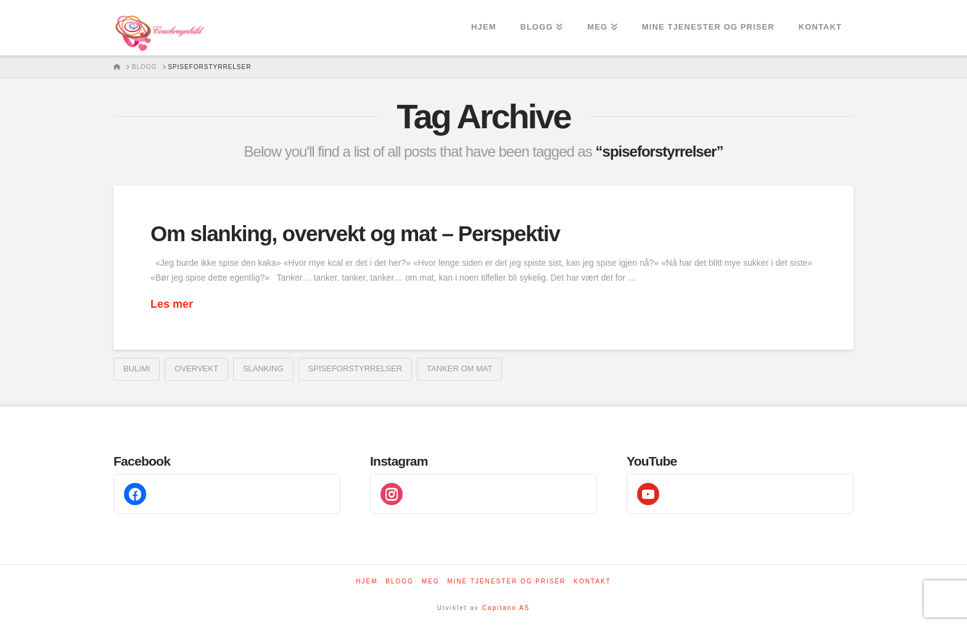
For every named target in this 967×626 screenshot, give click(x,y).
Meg (431, 581)
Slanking (263, 368)
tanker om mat (459, 368)
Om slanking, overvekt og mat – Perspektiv (355, 233)
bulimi (136, 368)
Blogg (399, 581)
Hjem (366, 581)
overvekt (196, 368)
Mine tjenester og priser (506, 581)
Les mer (171, 304)
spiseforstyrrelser (355, 368)
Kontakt (592, 581)
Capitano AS (506, 607)
